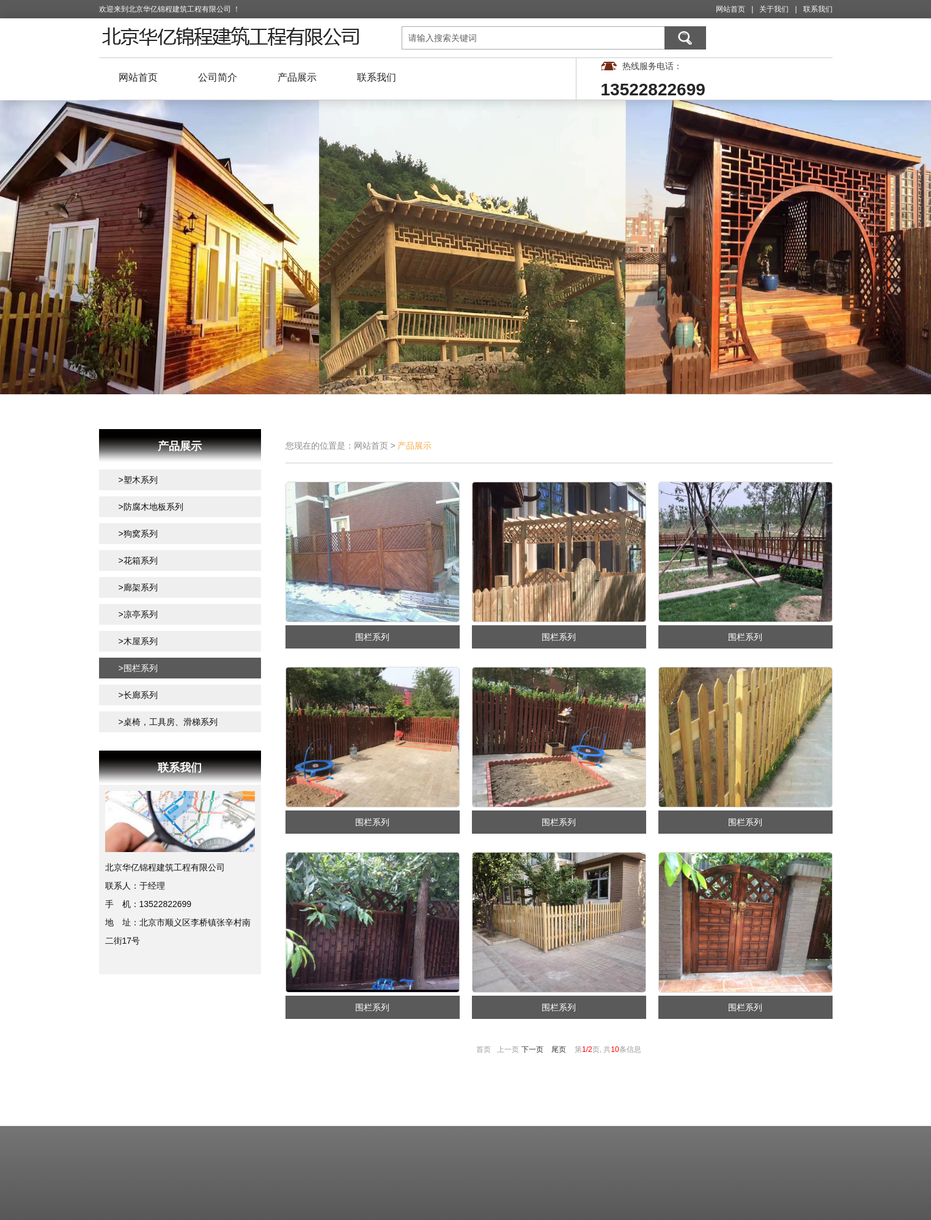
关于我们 (774, 9)
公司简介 (217, 77)
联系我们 (818, 9)
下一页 (532, 1049)
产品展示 (297, 77)
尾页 (558, 1049)
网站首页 (730, 9)
